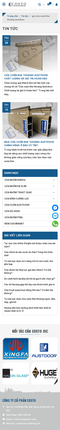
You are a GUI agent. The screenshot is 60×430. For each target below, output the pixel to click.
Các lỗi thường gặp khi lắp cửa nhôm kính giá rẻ (29, 284)
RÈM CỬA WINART (14, 223)
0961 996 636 (24, 415)
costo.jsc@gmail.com (24, 419)
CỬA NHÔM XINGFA (14, 180)
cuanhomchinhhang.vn (28, 423)
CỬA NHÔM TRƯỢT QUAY (18, 192)
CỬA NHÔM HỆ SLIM (15, 186)
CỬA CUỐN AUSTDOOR (16, 205)
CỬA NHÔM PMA (13, 217)
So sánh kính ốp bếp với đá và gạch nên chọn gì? (29, 278)
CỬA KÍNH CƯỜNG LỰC (16, 198)
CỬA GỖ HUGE (12, 211)
